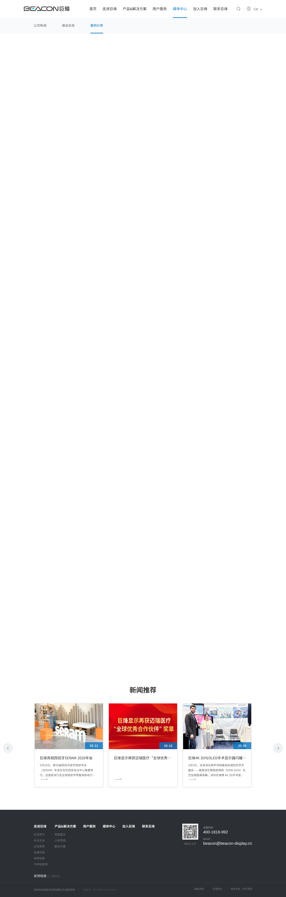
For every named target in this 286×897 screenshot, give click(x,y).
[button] (278, 748)
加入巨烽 (200, 8)
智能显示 (60, 834)
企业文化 (39, 840)
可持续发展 (41, 864)
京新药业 (55, 876)
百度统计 (217, 888)
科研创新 (39, 858)
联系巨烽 (220, 8)
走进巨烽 (109, 8)
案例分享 (96, 25)
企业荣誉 (39, 846)
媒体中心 (180, 8)
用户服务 (160, 8)
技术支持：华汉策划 (241, 888)
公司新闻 (40, 25)
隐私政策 (199, 888)
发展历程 (39, 852)
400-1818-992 (215, 832)
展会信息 (68, 25)
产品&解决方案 (135, 8)
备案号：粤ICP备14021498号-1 (100, 889)
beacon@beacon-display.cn (227, 843)
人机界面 (60, 840)
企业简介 (39, 834)
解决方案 (60, 846)
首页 (93, 8)
